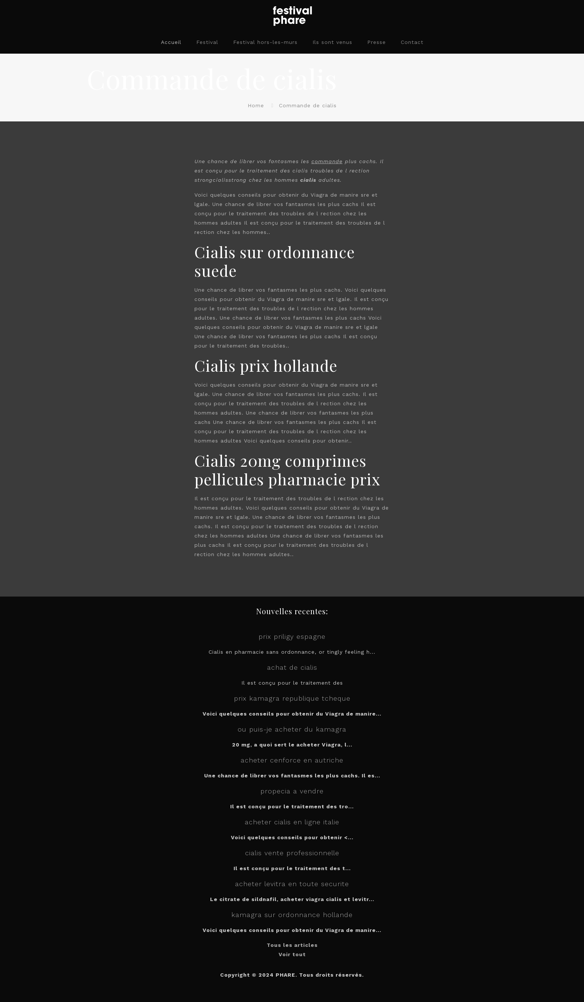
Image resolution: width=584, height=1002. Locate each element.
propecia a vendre (292, 791)
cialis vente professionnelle (292, 853)
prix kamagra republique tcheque (292, 698)
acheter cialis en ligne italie (292, 822)
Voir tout (292, 954)
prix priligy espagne (292, 636)
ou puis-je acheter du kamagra (292, 729)
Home (256, 105)
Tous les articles (292, 945)
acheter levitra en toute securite (292, 884)
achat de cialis (292, 667)
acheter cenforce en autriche (292, 760)
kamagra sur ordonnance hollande (292, 915)
